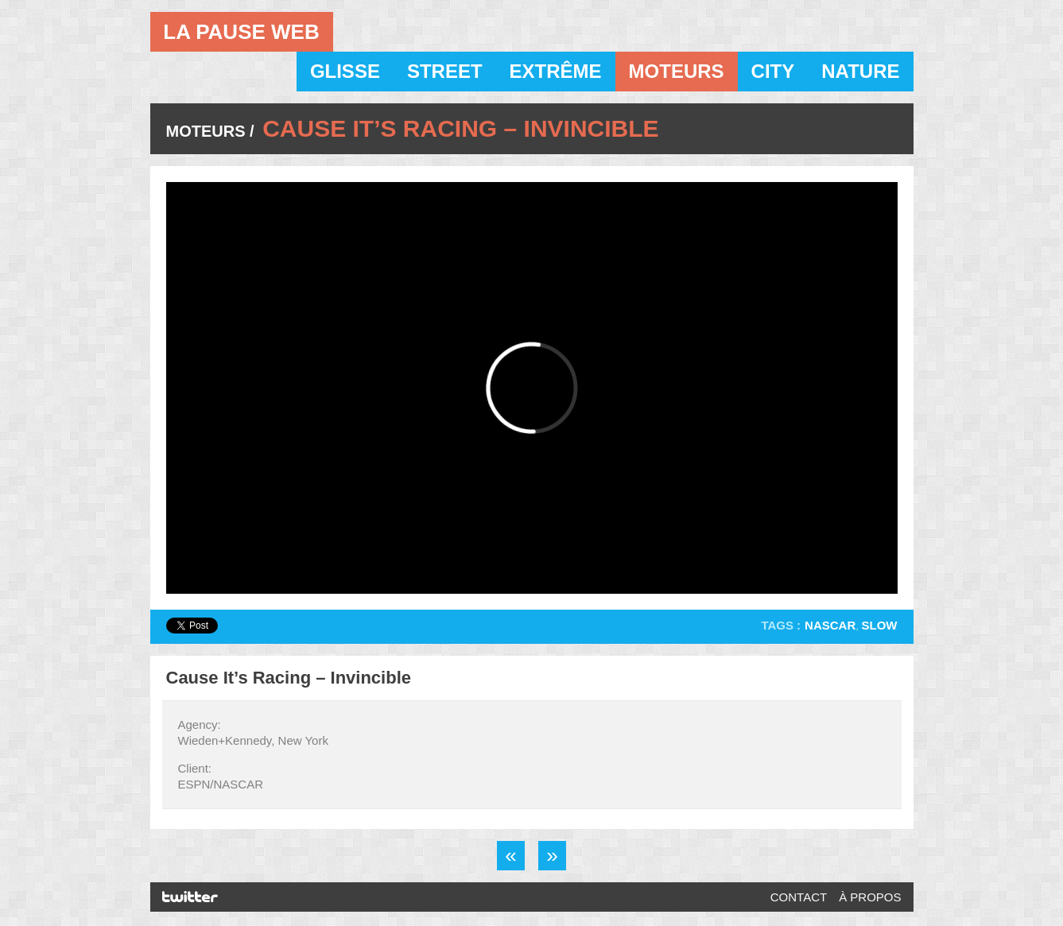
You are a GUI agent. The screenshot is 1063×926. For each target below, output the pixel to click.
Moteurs (676, 71)
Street (445, 71)
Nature (860, 71)
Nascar (830, 625)
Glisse (345, 71)
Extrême (556, 71)
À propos (870, 897)
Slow (880, 625)
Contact (798, 897)
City (773, 71)
